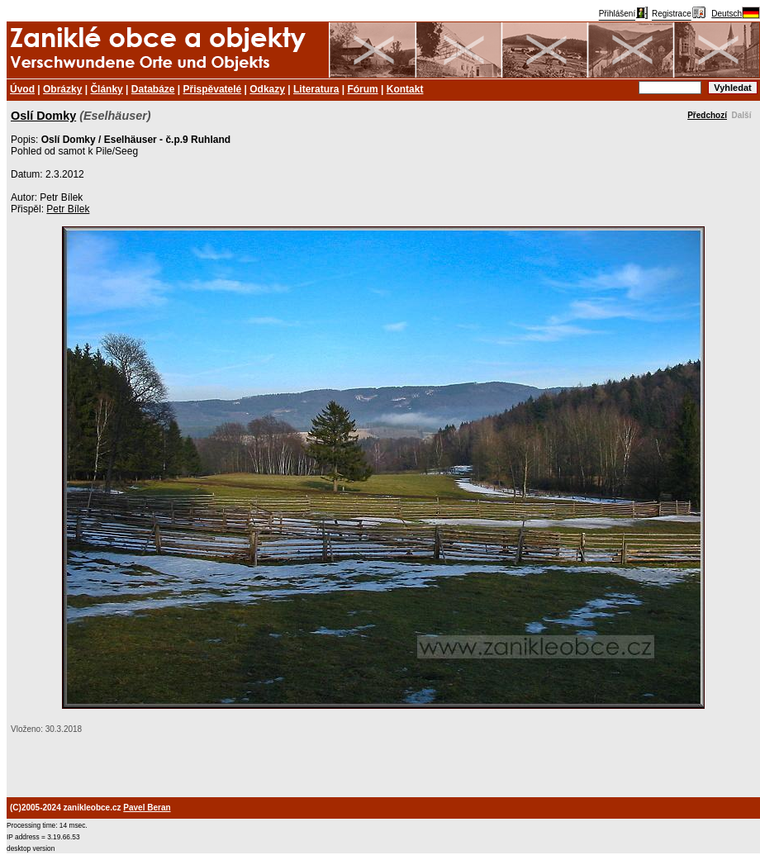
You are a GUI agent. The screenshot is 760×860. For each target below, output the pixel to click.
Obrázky (62, 89)
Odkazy (267, 89)
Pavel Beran (146, 807)
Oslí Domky (43, 115)
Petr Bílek (67, 209)
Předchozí (707, 115)
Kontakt (405, 89)
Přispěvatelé (212, 89)
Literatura (316, 89)
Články (106, 89)
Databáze (153, 89)
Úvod (22, 89)
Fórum (362, 89)
